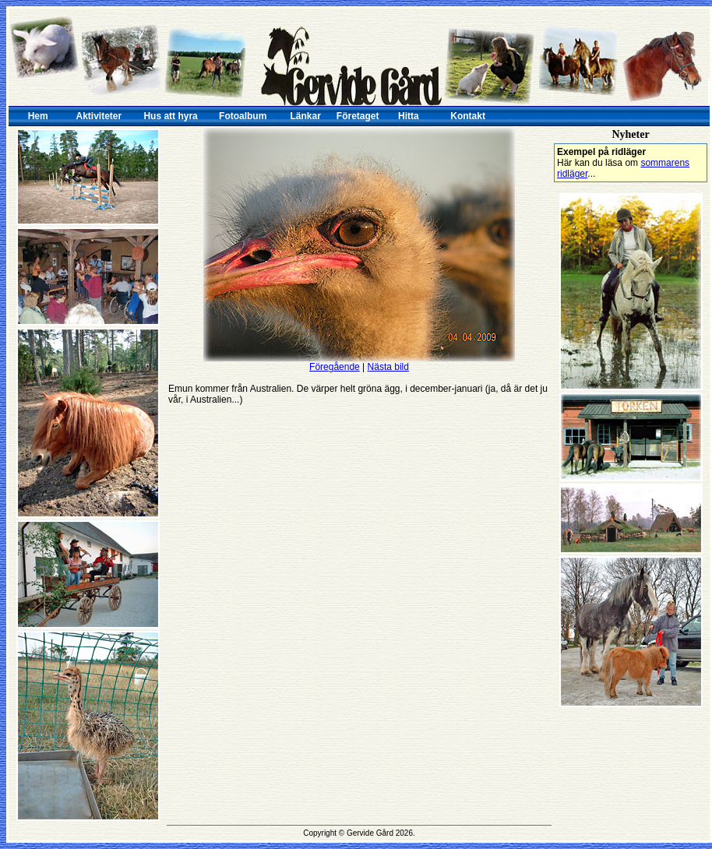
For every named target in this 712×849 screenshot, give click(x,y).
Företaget (358, 116)
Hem (38, 116)
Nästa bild (388, 366)
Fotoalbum (242, 116)
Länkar (306, 116)
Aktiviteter (99, 116)
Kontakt (467, 116)
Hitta (408, 116)
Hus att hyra (170, 116)
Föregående (334, 366)
